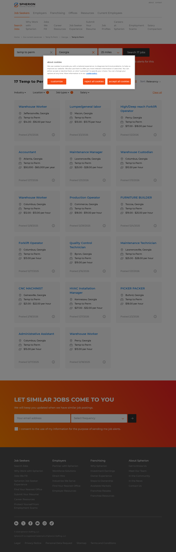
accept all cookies (119, 81)
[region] (89, 72)
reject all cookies (94, 81)
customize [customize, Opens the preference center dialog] (57, 81)
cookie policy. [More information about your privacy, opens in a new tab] (91, 73)
